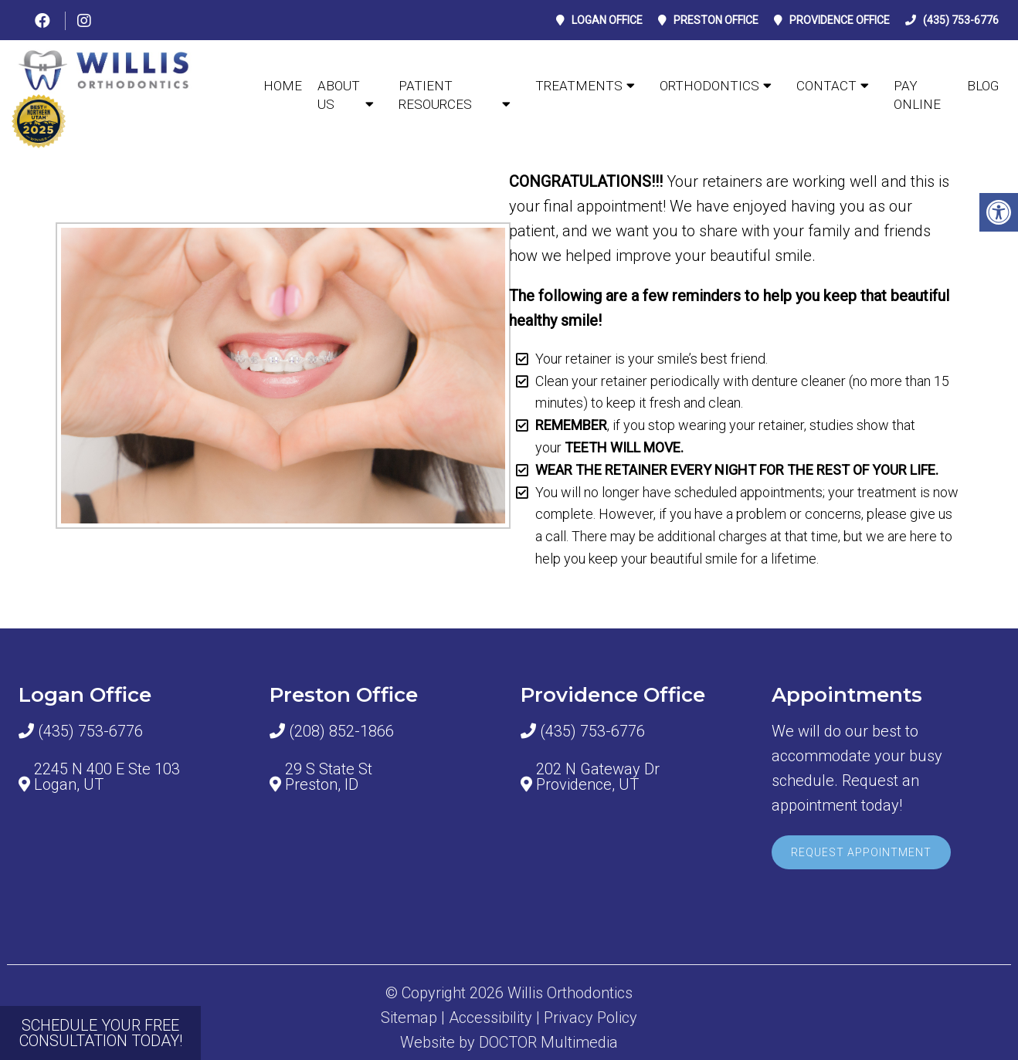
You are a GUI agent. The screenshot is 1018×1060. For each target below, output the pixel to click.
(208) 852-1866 (341, 731)
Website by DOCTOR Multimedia (509, 1042)
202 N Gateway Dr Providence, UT (598, 776)
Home (282, 85)
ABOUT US (338, 95)
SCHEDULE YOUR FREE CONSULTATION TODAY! (100, 1033)
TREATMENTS (579, 85)
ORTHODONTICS (709, 85)
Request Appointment (861, 852)
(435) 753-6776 (961, 20)
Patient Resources (435, 95)
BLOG (983, 85)
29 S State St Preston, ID (328, 776)
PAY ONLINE (917, 95)
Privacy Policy (590, 1017)
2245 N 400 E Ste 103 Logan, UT (107, 776)
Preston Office (716, 20)
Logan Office (607, 20)
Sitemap (409, 1017)
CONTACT (826, 85)
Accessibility (490, 1017)
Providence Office (839, 20)
